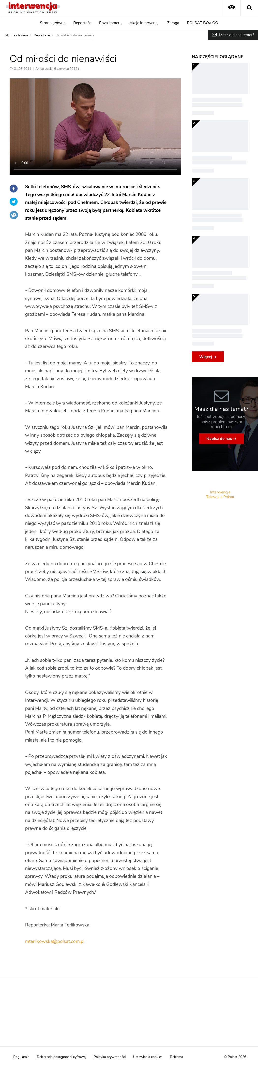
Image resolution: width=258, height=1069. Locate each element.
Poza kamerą (110, 23)
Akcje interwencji (144, 23)
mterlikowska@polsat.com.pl (54, 941)
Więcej (205, 357)
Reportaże (82, 23)
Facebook (14, 188)
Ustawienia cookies (148, 1057)
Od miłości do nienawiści (75, 35)
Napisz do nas (219, 439)
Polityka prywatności (110, 1057)
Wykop (14, 215)
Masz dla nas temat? (236, 35)
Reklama (176, 1057)
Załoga (173, 23)
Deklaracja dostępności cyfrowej (61, 1057)
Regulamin (21, 1057)
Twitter (14, 202)
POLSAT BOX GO (202, 23)
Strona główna (52, 23)
